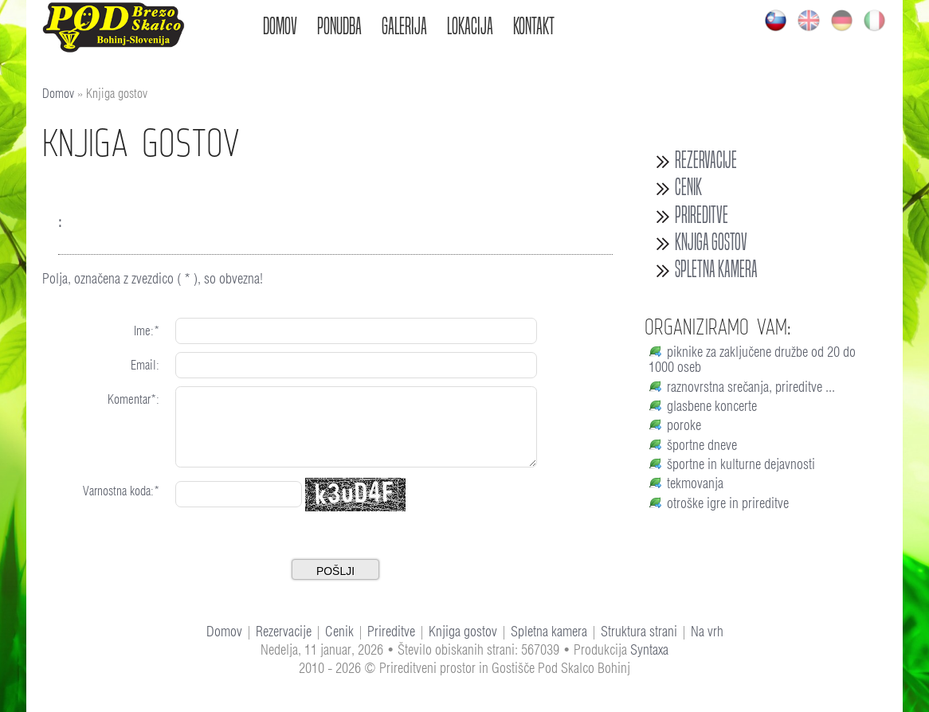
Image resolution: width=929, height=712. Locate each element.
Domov (280, 26)
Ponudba (339, 26)
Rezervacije (706, 160)
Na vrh (707, 631)
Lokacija (470, 26)
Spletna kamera (716, 269)
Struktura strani (639, 631)
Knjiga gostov (711, 242)
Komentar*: (133, 399)
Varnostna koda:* (121, 491)
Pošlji (335, 571)
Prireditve (701, 215)
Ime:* (146, 330)
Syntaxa (649, 649)
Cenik (688, 187)
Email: (145, 365)
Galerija (404, 26)
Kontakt (534, 26)
